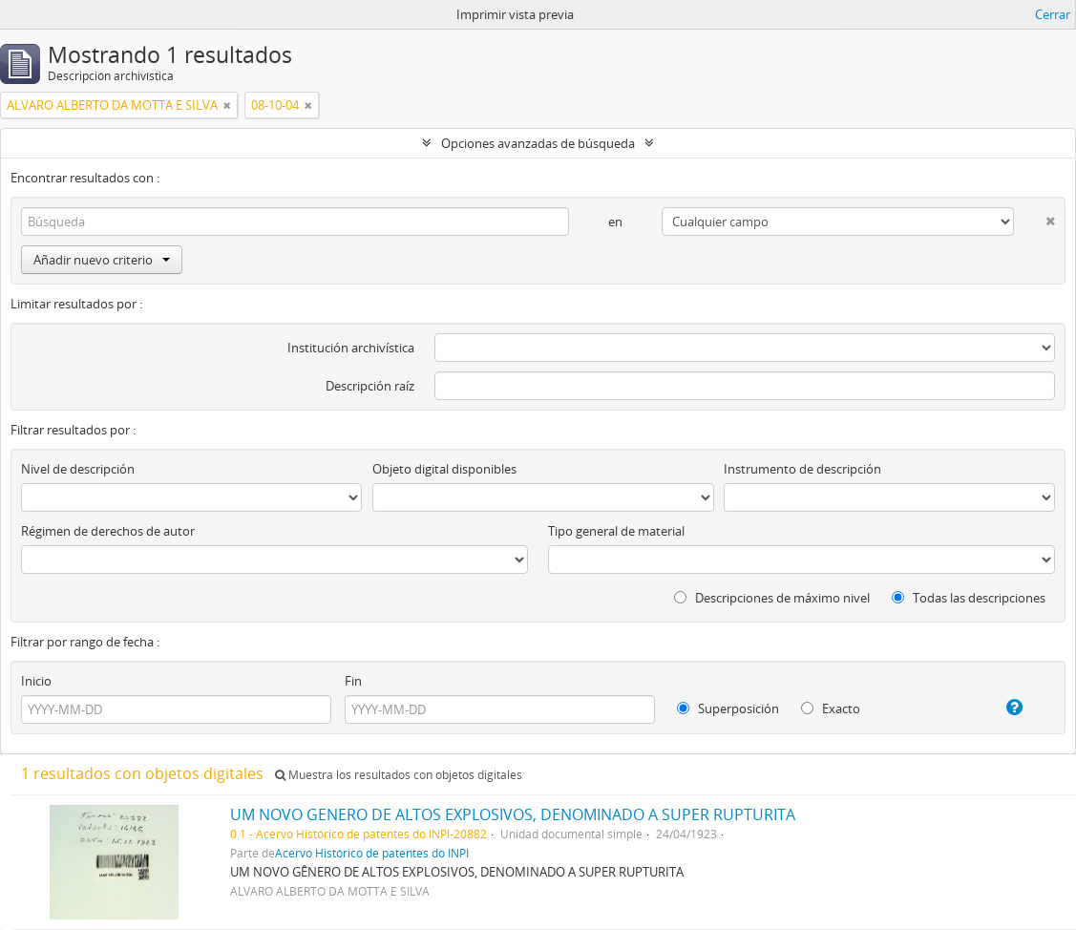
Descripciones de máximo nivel (772, 597)
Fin (353, 680)
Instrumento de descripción (802, 468)
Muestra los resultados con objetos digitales (398, 775)
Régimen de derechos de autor (108, 530)
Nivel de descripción (78, 468)
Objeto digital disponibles (444, 468)
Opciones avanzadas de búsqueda (538, 143)
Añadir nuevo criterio (101, 259)
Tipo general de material (616, 530)
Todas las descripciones (968, 597)
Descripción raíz (370, 385)
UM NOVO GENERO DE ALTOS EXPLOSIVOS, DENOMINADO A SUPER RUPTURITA (512, 814)
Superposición (728, 708)
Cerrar (1052, 14)
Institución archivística (350, 347)
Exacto (830, 708)
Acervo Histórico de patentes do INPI (372, 852)
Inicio (36, 680)
